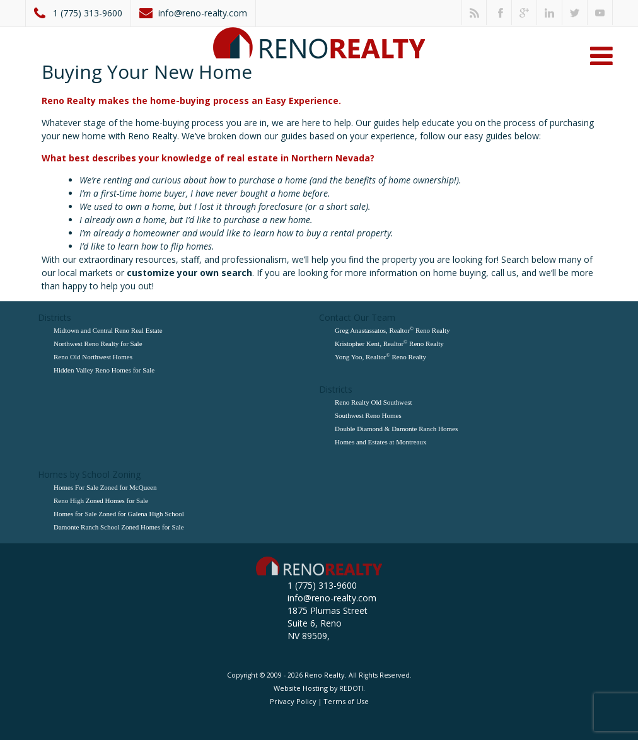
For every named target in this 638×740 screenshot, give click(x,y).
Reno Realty (324, 674)
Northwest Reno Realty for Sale (98, 343)
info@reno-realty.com (202, 13)
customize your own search (189, 273)
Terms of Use (346, 701)
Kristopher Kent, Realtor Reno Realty (389, 343)
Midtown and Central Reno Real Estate (108, 330)
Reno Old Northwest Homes (93, 357)
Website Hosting (301, 688)
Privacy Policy (293, 701)
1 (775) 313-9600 (87, 13)
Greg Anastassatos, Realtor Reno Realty (392, 330)
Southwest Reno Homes (368, 415)
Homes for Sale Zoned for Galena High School (119, 513)
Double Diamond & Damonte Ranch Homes (396, 428)
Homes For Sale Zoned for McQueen (105, 487)
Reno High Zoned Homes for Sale (101, 500)
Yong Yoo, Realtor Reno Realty (380, 356)
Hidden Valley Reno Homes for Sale (104, 370)
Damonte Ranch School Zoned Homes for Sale (119, 527)
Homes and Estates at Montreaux (380, 442)
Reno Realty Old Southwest (373, 402)
